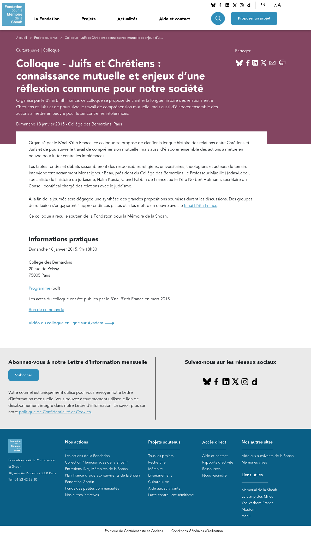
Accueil (21, 37)
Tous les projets (161, 456)
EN (262, 5)
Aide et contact (174, 19)
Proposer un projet (254, 18)
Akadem (248, 509)
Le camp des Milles (257, 496)
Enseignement (160, 475)
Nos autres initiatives (82, 495)
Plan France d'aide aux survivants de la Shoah (102, 475)
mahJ (246, 516)
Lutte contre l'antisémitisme (171, 495)
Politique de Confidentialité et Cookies (134, 531)
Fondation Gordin (79, 482)
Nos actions (76, 442)
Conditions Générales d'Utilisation (197, 531)
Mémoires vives (254, 462)
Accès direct (214, 442)
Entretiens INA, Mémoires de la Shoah (96, 469)
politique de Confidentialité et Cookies (55, 412)
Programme (39, 288)
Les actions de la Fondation (87, 456)
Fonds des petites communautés (92, 488)
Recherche (157, 462)
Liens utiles (252, 475)
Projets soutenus (45, 37)
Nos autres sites (257, 442)
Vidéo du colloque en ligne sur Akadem (71, 323)
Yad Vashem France (258, 503)
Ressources (211, 469)
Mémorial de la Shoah (259, 490)
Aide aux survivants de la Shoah (268, 456)
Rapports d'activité (217, 462)
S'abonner (23, 375)
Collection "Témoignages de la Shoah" (96, 462)
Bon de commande (46, 310)
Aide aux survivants (164, 488)
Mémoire (155, 469)
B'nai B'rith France (200, 205)
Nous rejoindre (214, 475)
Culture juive (158, 482)
